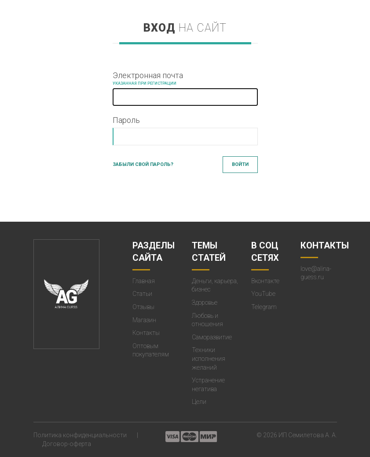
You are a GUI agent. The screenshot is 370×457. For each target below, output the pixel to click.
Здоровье (204, 302)
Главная (143, 280)
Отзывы (143, 306)
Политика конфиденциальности (80, 435)
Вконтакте (265, 280)
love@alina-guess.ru (315, 273)
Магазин (144, 320)
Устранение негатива (208, 384)
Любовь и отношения (207, 320)
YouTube (263, 293)
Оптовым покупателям (150, 350)
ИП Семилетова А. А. (307, 435)
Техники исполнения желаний (208, 358)
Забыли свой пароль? (143, 164)
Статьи (142, 293)
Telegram (264, 306)
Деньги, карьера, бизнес (215, 285)
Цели (199, 401)
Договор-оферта (66, 443)
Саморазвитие (212, 337)
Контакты (146, 332)
